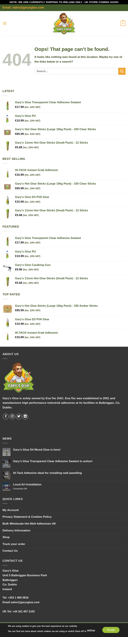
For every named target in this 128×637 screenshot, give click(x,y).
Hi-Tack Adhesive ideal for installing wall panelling (47, 473)
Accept (110, 629)
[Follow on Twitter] (19, 417)
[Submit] (122, 71)
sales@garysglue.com (25, 602)
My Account (10, 510)
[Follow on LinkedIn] (25, 417)
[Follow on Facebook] (6, 417)
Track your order (13, 544)
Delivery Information (16, 530)
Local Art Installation (27, 484)
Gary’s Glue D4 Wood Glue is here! (36, 449)
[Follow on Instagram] (12, 417)
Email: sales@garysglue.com (23, 7)
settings (91, 630)
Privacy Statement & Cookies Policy (27, 516)
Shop (6, 537)
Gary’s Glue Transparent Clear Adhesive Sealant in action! (52, 461)
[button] (4, 23)
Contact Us (10, 550)
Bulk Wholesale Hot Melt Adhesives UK (29, 523)
